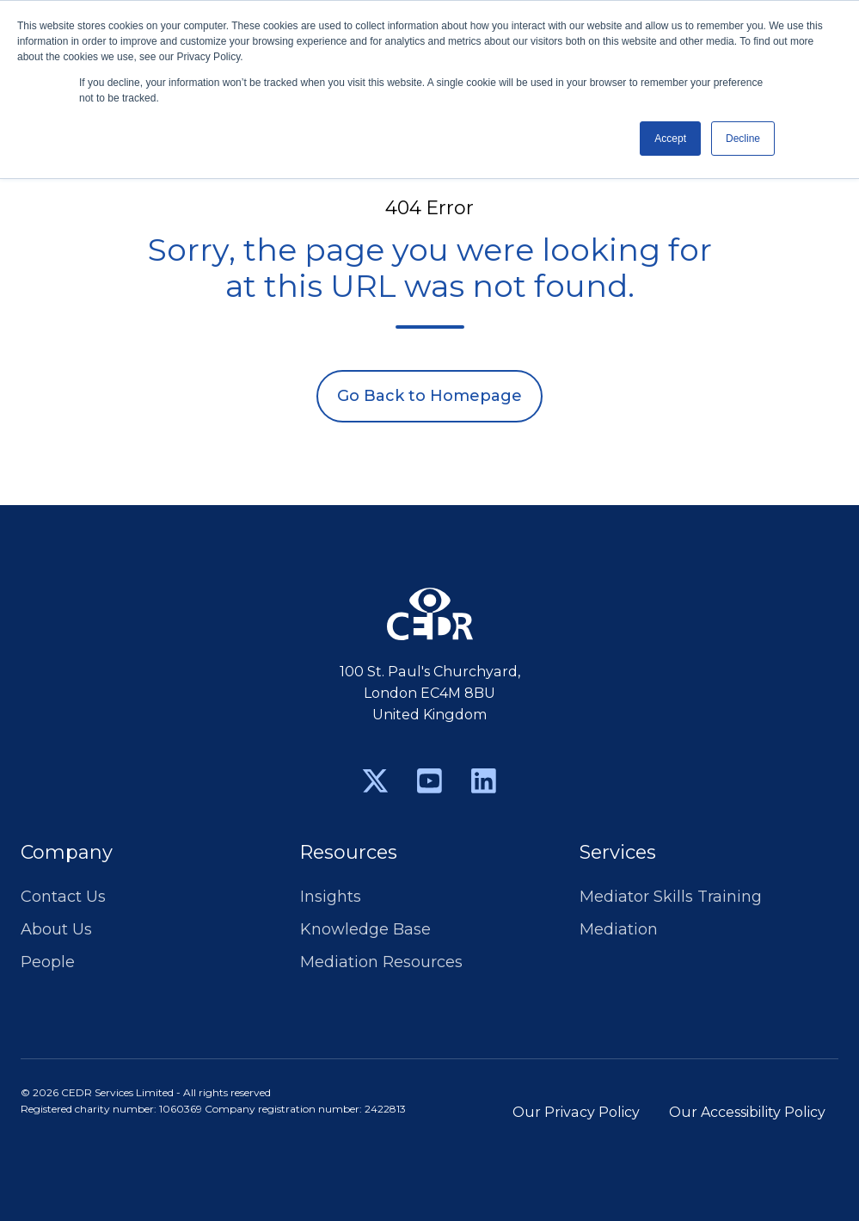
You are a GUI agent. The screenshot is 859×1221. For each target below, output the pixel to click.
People (48, 962)
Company (67, 852)
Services (618, 852)
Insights (330, 896)
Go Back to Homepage (429, 395)
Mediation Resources (381, 962)
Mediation (619, 929)
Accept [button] (670, 139)
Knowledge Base (365, 929)
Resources (348, 852)
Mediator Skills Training (671, 896)
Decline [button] (743, 139)
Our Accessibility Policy (747, 1111)
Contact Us (63, 896)
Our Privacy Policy (576, 1111)
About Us (56, 929)
